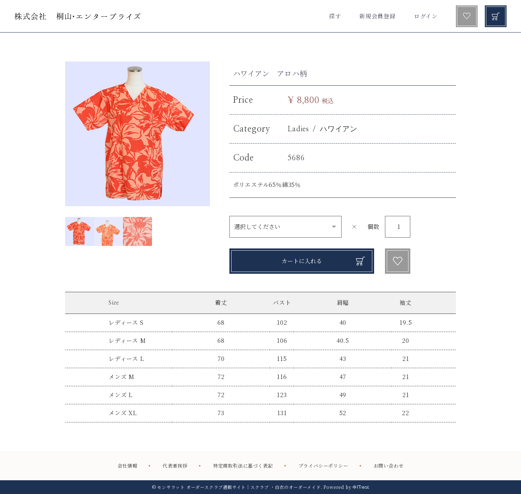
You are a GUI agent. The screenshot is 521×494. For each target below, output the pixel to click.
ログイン (426, 16)
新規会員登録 (377, 16)
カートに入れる (301, 261)
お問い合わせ (389, 465)
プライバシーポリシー (323, 465)
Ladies (298, 129)
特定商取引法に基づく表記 (243, 465)
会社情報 (127, 465)
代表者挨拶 (175, 465)
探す (335, 16)
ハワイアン (338, 129)
